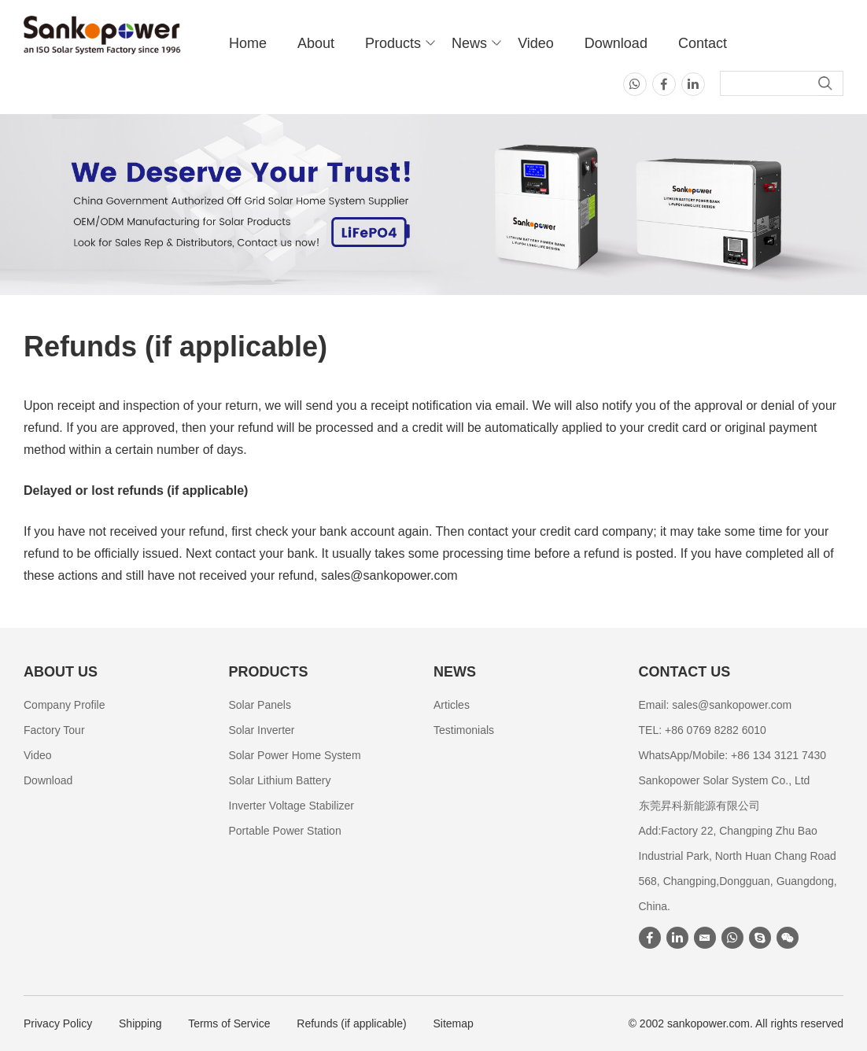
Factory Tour (54, 730)
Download (616, 43)
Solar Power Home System (295, 755)
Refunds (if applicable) (351, 1023)
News (469, 43)
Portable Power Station (285, 830)
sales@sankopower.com (731, 705)
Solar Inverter (262, 730)
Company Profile (64, 705)
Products (393, 43)
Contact (702, 43)
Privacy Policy (58, 1023)
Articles (452, 705)
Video (536, 43)
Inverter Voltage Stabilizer (292, 805)
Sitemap (454, 1023)
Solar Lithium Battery (280, 780)
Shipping (140, 1023)
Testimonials (464, 730)
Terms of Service (229, 1023)
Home (248, 43)
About (315, 43)
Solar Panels (260, 705)
